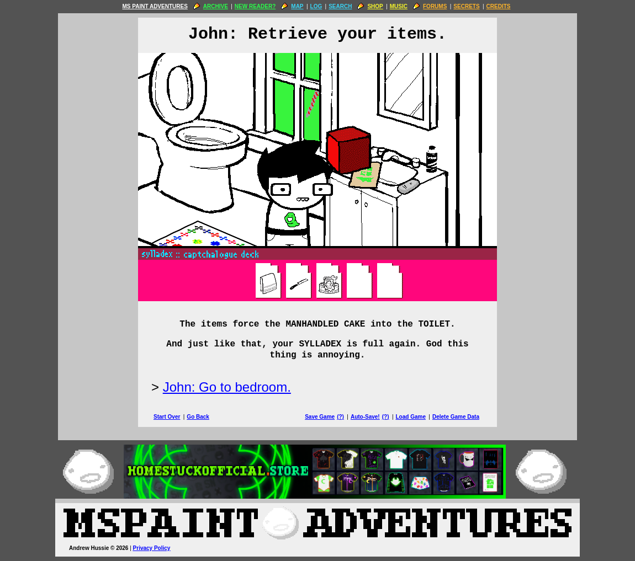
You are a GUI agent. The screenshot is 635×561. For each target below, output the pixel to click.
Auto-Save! (365, 417)
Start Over (167, 417)
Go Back (198, 417)
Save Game (320, 417)
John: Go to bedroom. (227, 387)
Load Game (410, 417)
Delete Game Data (455, 417)
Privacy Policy (152, 548)
